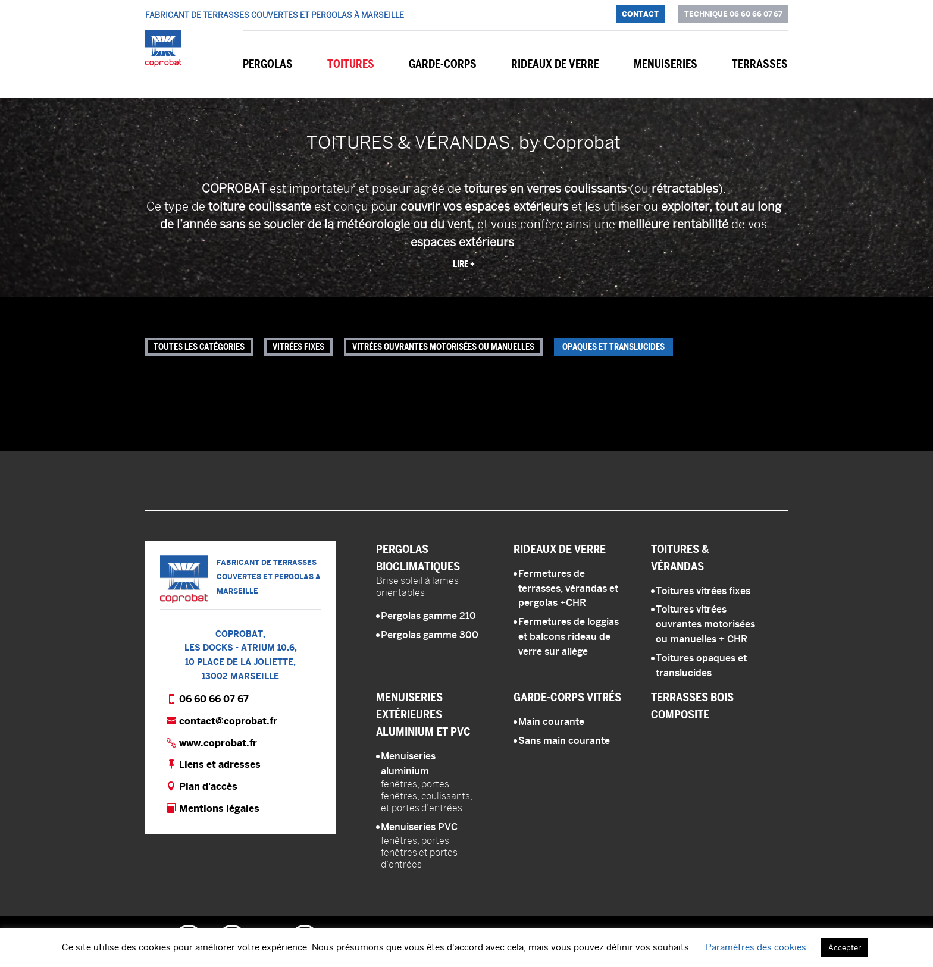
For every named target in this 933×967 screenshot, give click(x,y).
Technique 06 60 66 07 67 (733, 14)
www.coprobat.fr (218, 743)
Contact (640, 14)
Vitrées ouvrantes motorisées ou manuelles (443, 346)
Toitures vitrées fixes (703, 590)
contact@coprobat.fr (228, 721)
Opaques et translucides (613, 346)
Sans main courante (564, 740)
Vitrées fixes (298, 346)
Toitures (350, 64)
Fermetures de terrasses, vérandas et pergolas (568, 588)
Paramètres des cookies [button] (756, 947)
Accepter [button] (844, 947)
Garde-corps (443, 64)
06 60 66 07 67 (214, 699)
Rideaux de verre (555, 64)
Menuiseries (665, 64)
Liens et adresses (220, 764)
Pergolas (268, 64)
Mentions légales (219, 808)
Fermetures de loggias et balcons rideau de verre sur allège (568, 636)
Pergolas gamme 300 (429, 635)
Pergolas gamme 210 (428, 615)
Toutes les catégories (199, 346)
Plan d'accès (208, 786)
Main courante (551, 721)
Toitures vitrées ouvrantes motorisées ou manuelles (705, 624)
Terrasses (760, 64)
